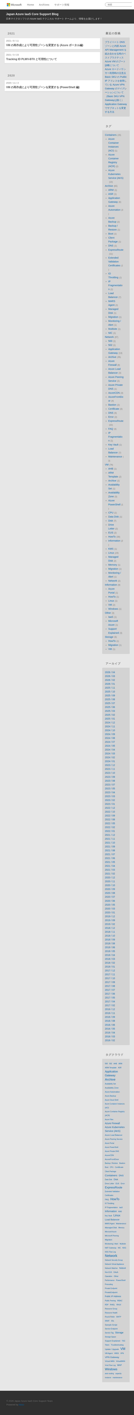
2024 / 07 (110, 742)
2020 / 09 (110, 889)
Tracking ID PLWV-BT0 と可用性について (31, 59)
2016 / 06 (110, 1025)
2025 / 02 (110, 714)
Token (107, 1345)
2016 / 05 (110, 1028)
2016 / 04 (110, 1032)
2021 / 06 (110, 858)
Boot (110, 233)
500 (110, 341)
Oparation (108, 1276)
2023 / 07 (110, 784)
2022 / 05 (110, 823)
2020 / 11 (110, 881)
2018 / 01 (110, 966)
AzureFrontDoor (112, 1159)
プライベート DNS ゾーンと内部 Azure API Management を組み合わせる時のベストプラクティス (115, 50)
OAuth (115, 1272)
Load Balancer (112, 1219)
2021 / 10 (110, 842)
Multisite (112, 329)
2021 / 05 (110, 862)
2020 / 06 (110, 901)
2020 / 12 (110, 877)
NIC (110, 333)
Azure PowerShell (111, 1147)
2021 (11, 33)
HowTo (112, 536)
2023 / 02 (110, 800)
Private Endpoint (111, 1288)
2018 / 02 (110, 962)
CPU (110, 512)
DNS (110, 245)
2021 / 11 (110, 838)
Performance (109, 1280)
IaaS (110, 617)
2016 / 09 (110, 1017)
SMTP (118, 1317)
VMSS (116, 1353)
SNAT (107, 1321)
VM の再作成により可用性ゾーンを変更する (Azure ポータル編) (44, 45)
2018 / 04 (110, 955)
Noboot (122, 1268)
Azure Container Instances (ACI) (115, 1106)
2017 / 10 (110, 978)
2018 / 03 (110, 959)
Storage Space (110, 1337)
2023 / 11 (110, 769)
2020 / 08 (110, 893)
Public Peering (110, 1301)
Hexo (21, 1404)
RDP (106, 1305)
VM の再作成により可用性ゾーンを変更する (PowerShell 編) (42, 87)
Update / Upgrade (112, 1349)
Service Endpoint (111, 1329)
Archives (44, 4)
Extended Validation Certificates (114, 261)
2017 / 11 (110, 974)
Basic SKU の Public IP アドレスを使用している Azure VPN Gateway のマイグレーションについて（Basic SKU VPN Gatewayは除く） (116, 88)
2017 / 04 (110, 1001)
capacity (118, 1373)
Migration (113, 317)
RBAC (119, 1301)
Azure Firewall (112, 1123)
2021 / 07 (110, 854)
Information (114, 540)
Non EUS (108, 1272)
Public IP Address (113, 1296)
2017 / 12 (110, 970)
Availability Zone (111, 1088)
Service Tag (109, 1333)
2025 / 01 (110, 718)
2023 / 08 (110, 780)
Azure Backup (110, 1096)
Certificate (113, 408)
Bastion (112, 404)
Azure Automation (112, 1092)
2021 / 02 (110, 873)
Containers (111, 135)
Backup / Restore (111, 1163)
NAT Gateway (110, 1248)
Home (30, 4)
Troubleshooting (117, 1345)
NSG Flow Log (110, 1252)
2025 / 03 (110, 711)
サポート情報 (61, 4)
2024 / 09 (110, 734)
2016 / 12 (110, 1009)
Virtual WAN (109, 1361)
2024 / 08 (110, 738)
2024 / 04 (110, 749)
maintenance (117, 1377)
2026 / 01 (110, 684)
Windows (113, 608)
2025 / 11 (110, 687)
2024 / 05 (110, 745)
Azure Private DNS (112, 1151)
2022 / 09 (110, 815)
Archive (109, 186)
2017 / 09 (110, 982)
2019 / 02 (110, 924)
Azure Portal (109, 1143)
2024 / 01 (110, 761)
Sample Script (111, 1325)
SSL (112, 1321)
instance (108, 1377)
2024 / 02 (110, 757)
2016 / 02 (110, 1040)
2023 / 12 (110, 765)
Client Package (110, 1171)
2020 (11, 75)
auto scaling (109, 1373)
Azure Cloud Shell (111, 1100)
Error (111, 417)
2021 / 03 (110, 869)
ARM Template (110, 1068)
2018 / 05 (110, 951)
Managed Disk (111, 1228)
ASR (110, 194)
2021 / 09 (110, 846)
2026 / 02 (110, 680)
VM (107, 464)
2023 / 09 (110, 777)
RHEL (112, 1305)
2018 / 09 (110, 939)
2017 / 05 (110, 997)
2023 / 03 (110, 796)
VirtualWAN (120, 1361)
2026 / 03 (110, 676)
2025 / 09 (110, 695)
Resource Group (111, 1309)
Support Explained (112, 1341)
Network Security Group (114, 1260)
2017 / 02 (110, 1005)
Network (109, 337)
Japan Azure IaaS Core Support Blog (32, 14)
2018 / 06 (110, 947)
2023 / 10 (110, 773)
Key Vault (113, 444)
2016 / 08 (110, 1020)
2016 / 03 (110, 1036)
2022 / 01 (110, 831)
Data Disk (113, 516)
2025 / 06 (110, 707)
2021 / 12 (110, 835)
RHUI (118, 1305)
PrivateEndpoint (111, 1292)
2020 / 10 (110, 885)
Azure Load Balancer (113, 1135)
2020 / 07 (110, 896)
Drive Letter (109, 1184)
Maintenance (115, 456)
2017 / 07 (110, 990)
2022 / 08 (110, 819)
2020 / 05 (110, 904)
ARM (111, 190)
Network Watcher (111, 1268)
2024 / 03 (110, 753)
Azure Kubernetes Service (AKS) (115, 174)
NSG (124, 1248)
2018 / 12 (110, 928)
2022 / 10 (110, 811)
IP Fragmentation (115, 285)
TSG (123, 1341)
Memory (112, 564)
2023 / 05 (110, 788)
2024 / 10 (110, 730)
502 (110, 345)
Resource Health (111, 1313)
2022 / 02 (110, 827)
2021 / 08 (110, 850)
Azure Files (109, 1119)
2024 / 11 (110, 726)
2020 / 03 (110, 908)
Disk (110, 520)
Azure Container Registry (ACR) (115, 1113)
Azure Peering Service (113, 1139)
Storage (109, 637)
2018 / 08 (110, 943)
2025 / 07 (110, 703)
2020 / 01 (110, 912)
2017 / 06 (110, 993)
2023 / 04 (110, 792)
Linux (111, 552)
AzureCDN (114, 392)
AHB (110, 468)
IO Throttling (109, 1203)
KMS (110, 548)
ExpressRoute (115, 249)
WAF (119, 1365)
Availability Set (110, 1084)
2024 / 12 (110, 722)
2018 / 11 (110, 931)
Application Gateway (111, 1073)
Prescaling (109, 1284)
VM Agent (109, 1353)
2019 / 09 (110, 920)
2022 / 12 (110, 808)
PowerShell (120, 1280)
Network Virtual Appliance (114, 1264)
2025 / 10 (110, 691)
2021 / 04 (110, 866)
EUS (110, 532)
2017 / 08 (110, 986)
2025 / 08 (110, 699)
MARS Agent (109, 1224)
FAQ (110, 428)
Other (108, 613)
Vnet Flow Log (110, 1365)
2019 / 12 (110, 916)
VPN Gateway (112, 1357)
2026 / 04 (110, 672)
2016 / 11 (110, 1013)
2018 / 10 (110, 935)
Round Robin (110, 1317)
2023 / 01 (110, 804)
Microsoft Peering (112, 1236)
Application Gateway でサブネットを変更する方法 (116, 108)
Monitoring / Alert (111, 1244)
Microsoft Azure (110, 1232)
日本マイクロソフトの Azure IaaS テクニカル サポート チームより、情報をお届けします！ (54, 18)
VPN (122, 1353)
